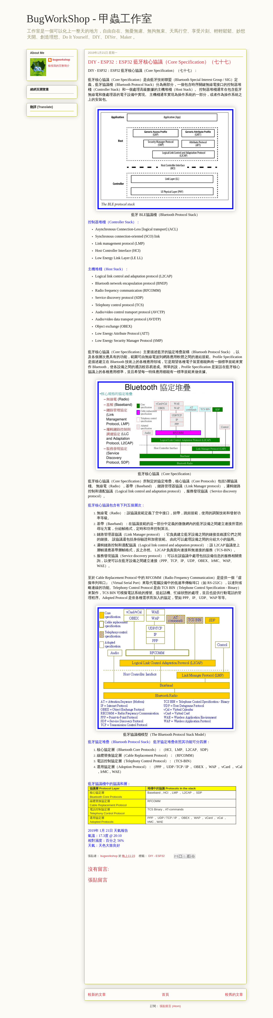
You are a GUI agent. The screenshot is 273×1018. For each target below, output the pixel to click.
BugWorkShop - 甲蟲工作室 (89, 19)
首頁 (165, 994)
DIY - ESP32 (156, 856)
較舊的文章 (234, 994)
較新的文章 (97, 994)
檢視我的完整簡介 (58, 65)
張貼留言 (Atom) (170, 1006)
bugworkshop (61, 59)
